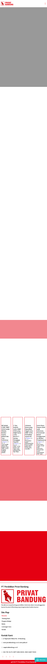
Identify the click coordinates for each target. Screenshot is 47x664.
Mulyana (5, 441)
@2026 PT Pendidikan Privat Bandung (23, 662)
